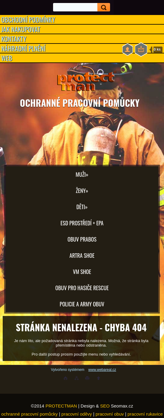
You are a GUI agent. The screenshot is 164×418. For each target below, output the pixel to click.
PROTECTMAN (61, 405)
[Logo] (82, 81)
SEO (105, 405)
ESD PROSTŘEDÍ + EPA (82, 223)
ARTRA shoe (82, 255)
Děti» (82, 207)
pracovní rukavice (145, 413)
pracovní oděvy (76, 413)
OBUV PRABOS (82, 239)
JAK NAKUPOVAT (20, 29)
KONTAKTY (13, 38)
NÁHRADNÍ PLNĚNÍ (23, 48)
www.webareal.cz (102, 370)
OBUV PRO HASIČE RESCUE (82, 288)
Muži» (82, 174)
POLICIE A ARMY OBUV (82, 304)
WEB (6, 57)
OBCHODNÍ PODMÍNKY (28, 19)
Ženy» (82, 190)
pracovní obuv (110, 413)
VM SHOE (82, 271)
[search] (101, 7)
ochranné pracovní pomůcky (29, 413)
